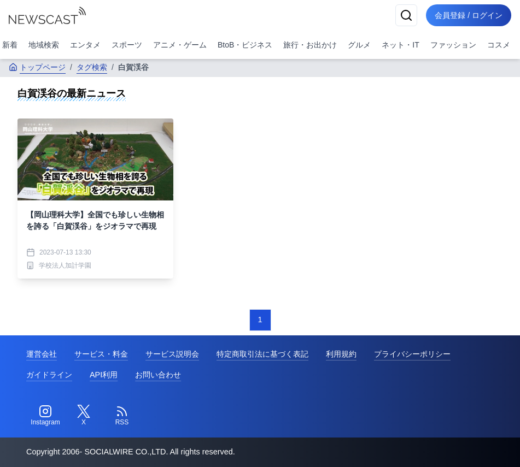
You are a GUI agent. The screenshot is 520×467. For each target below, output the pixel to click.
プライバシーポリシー (412, 354)
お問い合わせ (158, 374)
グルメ (359, 44)
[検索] (406, 15)
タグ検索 (92, 67)
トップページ (37, 67)
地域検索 (43, 44)
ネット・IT (400, 44)
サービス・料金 (101, 354)
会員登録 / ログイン (469, 15)
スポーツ (127, 44)
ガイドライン (49, 374)
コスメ (498, 44)
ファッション (453, 44)
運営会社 (41, 354)
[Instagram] (45, 416)
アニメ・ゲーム (180, 44)
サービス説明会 (172, 354)
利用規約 (341, 354)
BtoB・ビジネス (245, 44)
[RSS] (122, 416)
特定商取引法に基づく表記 (262, 354)
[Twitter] (84, 416)
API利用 (104, 374)
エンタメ (85, 44)
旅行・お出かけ (310, 44)
